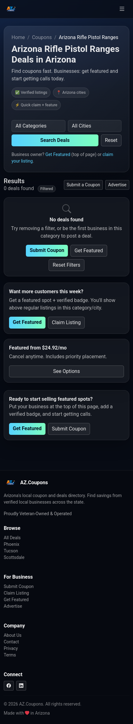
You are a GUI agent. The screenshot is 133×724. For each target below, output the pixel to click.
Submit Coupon (47, 250)
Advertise (117, 184)
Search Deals (54, 140)
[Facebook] (9, 686)
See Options (66, 371)
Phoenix (11, 544)
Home (18, 37)
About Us (12, 635)
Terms (10, 654)
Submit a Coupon (83, 184)
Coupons (42, 37)
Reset (111, 140)
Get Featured (57, 154)
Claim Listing (66, 322)
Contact (11, 641)
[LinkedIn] (21, 686)
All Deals (12, 537)
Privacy (11, 648)
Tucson (11, 550)
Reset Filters (66, 265)
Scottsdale (14, 557)
